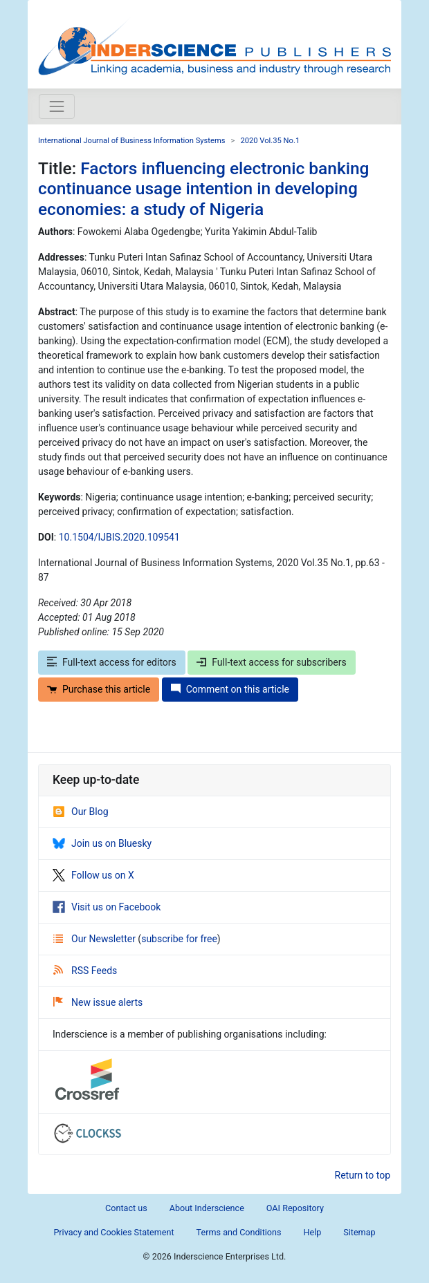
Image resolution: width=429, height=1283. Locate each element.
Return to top (363, 1175)
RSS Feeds (85, 970)
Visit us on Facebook (107, 906)
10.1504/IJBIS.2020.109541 (119, 537)
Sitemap (359, 1232)
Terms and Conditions (239, 1232)
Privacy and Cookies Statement (113, 1232)
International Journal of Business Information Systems (132, 140)
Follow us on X (93, 875)
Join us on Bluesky (102, 843)
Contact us (126, 1208)
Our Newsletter (95, 938)
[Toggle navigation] (57, 106)
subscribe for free (179, 938)
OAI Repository (295, 1208)
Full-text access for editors (111, 662)
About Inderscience (207, 1208)
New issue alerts (98, 1002)
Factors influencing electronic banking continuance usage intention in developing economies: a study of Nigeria (203, 188)
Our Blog (81, 811)
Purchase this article (98, 689)
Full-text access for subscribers (271, 662)
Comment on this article (230, 689)
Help (312, 1232)
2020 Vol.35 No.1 (270, 140)
